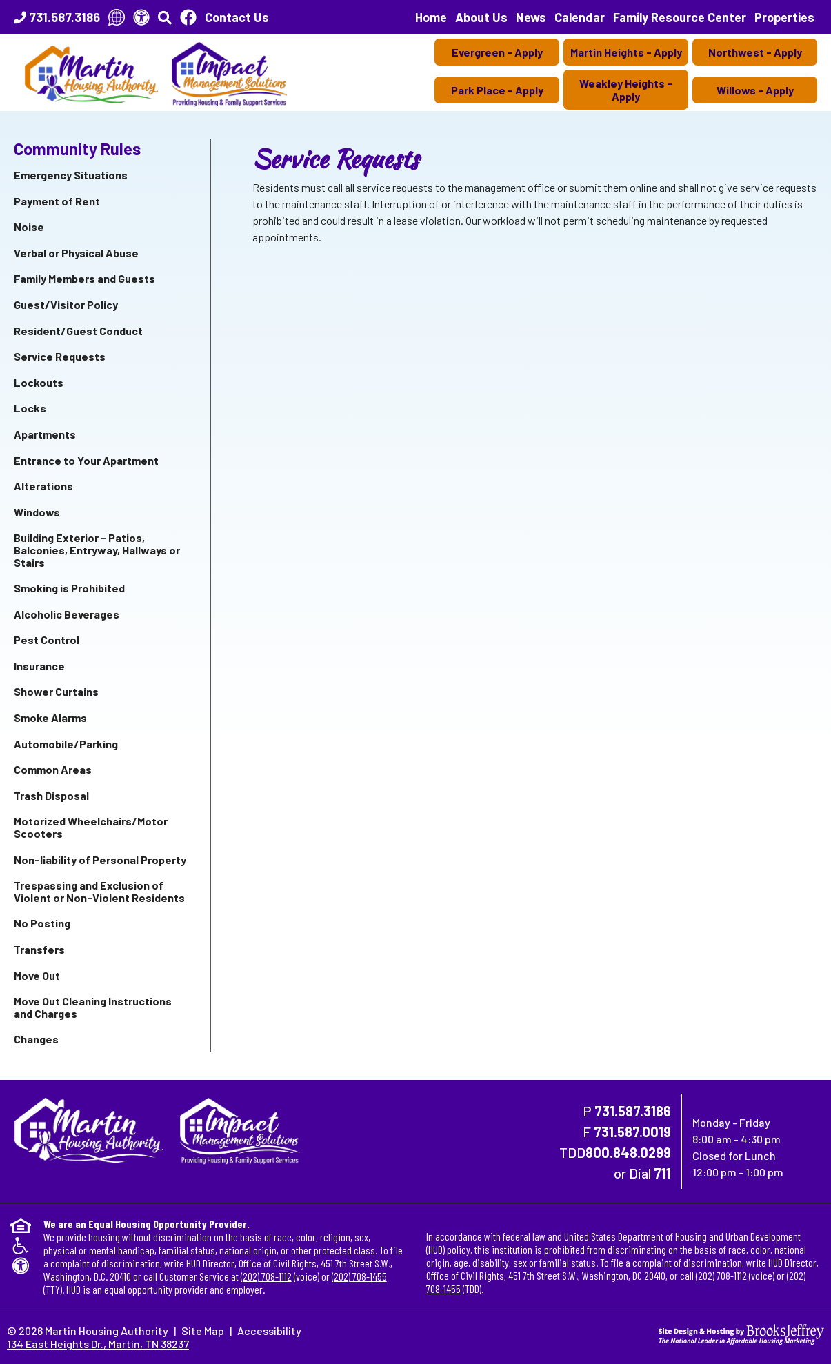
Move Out (37, 975)
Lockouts (38, 382)
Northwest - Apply (755, 52)
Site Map (202, 1330)
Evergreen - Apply (497, 52)
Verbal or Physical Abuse (76, 252)
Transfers (39, 949)
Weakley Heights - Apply (625, 90)
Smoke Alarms (50, 717)
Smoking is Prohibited (69, 587)
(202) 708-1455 (359, 1276)
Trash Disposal (51, 795)
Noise (29, 226)
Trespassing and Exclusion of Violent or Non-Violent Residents (99, 891)
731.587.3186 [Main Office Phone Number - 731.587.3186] (632, 1111)
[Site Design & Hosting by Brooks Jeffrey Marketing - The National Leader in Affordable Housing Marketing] (741, 1332)
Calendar (579, 17)
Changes (36, 1038)
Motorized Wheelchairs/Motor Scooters (91, 827)
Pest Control (46, 639)
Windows (37, 512)
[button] (165, 17)
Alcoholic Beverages (66, 614)
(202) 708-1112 (266, 1276)
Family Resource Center (679, 17)
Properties (784, 17)
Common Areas (53, 769)
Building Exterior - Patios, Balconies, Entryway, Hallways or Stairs (97, 549)
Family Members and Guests (84, 278)
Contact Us (237, 17)
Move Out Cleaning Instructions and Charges (93, 1007)
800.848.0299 (628, 1152)
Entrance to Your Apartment (86, 460)
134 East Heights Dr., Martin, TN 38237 (98, 1343)
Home (431, 17)
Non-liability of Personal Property (100, 859)
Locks (30, 407)
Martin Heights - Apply (626, 52)
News (531, 17)
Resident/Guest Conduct (78, 330)
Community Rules (77, 149)
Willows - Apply (755, 90)
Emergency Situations (71, 174)
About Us (481, 17)
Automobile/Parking (66, 743)
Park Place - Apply (497, 90)
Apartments (45, 434)
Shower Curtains (56, 691)
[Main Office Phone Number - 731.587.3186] (57, 17)
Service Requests (60, 356)
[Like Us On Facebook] (188, 17)
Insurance (39, 665)
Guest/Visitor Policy (66, 304)
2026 (31, 1330)
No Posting (42, 923)
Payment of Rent (57, 201)
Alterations (43, 485)
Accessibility (269, 1330)
